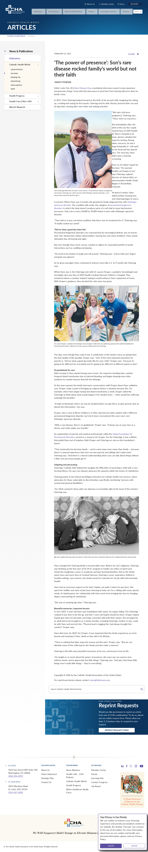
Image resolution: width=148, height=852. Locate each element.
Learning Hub (97, 778)
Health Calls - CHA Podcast (74, 776)
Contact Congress (99, 782)
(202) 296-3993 (15, 776)
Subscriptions (16, 85)
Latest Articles (17, 69)
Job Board (96, 786)
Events (94, 774)
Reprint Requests (17, 107)
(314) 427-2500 (15, 792)
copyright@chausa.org (99, 680)
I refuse (134, 846)
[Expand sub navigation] (38, 65)
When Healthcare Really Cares (77, 791)
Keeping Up (15, 77)
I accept (111, 846)
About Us (45, 770)
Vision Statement (49, 774)
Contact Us (46, 782)
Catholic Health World (16, 36)
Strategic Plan (47, 778)
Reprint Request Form (117, 730)
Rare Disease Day (83, 88)
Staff (13, 89)
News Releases (73, 770)
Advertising (15, 81)
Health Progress (17, 95)
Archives (14, 73)
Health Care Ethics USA (20, 101)
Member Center (98, 770)
